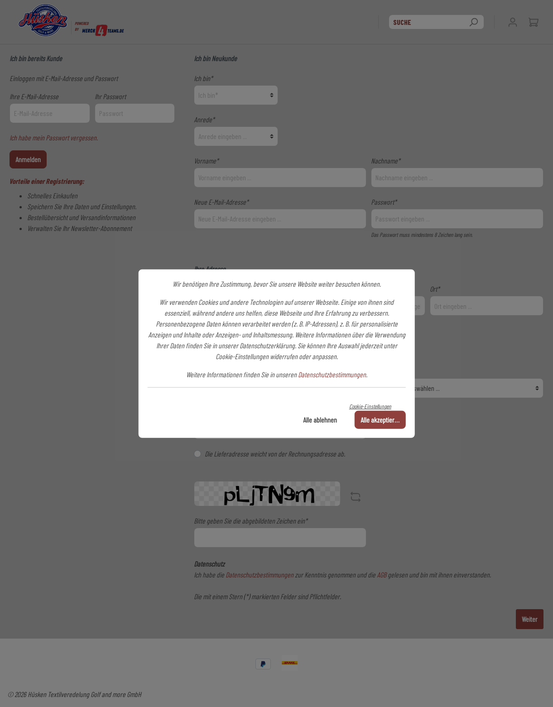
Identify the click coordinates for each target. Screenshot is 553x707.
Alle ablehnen (320, 419)
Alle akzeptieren (381, 419)
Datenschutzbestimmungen (332, 374)
